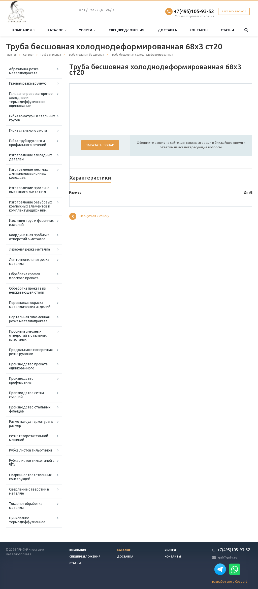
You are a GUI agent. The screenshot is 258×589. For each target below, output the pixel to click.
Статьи (227, 30)
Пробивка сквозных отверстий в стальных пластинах (28, 335)
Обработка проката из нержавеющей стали (27, 290)
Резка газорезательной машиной (28, 438)
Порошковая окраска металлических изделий (29, 305)
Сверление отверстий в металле (29, 491)
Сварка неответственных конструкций (30, 477)
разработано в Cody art (229, 581)
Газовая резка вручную (28, 83)
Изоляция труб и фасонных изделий (31, 223)
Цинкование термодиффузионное (27, 520)
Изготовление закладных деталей (30, 157)
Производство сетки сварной (26, 395)
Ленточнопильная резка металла (29, 262)
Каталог (56, 30)
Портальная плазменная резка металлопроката (29, 319)
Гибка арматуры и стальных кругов (32, 118)
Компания (23, 30)
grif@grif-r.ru (227, 557)
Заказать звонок (234, 11)
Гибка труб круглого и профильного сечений (27, 143)
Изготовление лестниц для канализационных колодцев (28, 173)
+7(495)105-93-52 (194, 11)
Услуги (87, 30)
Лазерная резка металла (29, 249)
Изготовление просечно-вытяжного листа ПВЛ (30, 190)
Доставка (167, 30)
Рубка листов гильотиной (30, 450)
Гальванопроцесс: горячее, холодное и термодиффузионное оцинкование (31, 100)
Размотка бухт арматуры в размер (31, 424)
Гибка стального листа (28, 130)
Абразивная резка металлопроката (24, 71)
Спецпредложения (126, 30)
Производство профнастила (21, 380)
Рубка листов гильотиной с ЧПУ (31, 463)
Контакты (198, 30)
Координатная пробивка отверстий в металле (29, 237)
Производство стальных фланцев (29, 409)
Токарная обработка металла (25, 506)
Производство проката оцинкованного (28, 366)
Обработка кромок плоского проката (24, 276)
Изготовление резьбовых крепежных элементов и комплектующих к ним (30, 206)
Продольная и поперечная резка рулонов (31, 352)
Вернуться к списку (89, 216)
